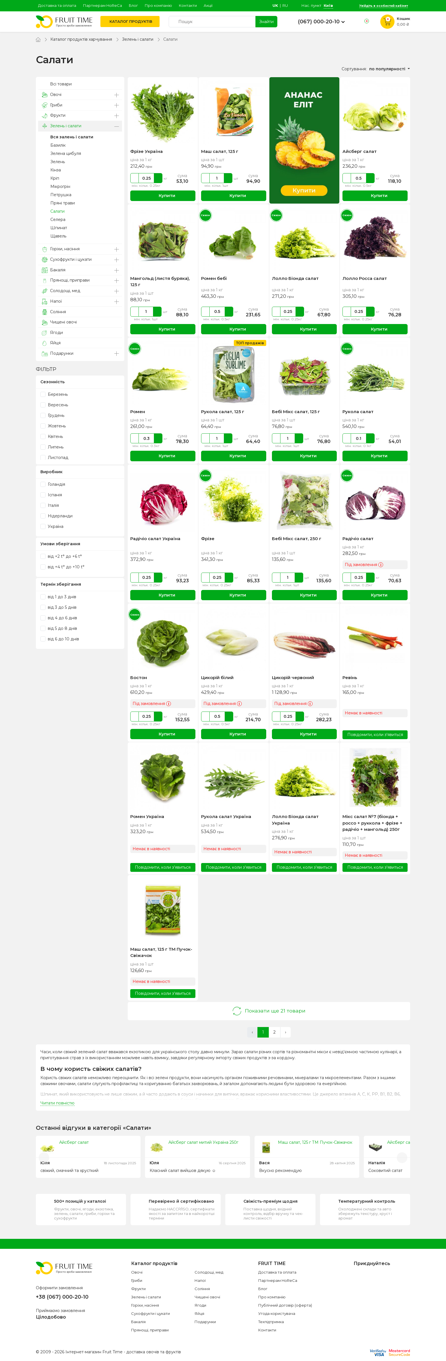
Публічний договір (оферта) (285, 1305)
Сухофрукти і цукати (67, 260)
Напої (52, 301)
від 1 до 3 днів (58, 596)
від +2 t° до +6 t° (61, 556)
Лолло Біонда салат (295, 278)
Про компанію (158, 5)
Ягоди (52, 333)
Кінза (55, 170)
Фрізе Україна (146, 151)
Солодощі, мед (61, 291)
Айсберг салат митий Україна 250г (203, 1142)
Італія (49, 505)
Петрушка (60, 194)
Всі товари (57, 84)
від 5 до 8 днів (58, 628)
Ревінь (349, 677)
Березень (54, 394)
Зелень (57, 161)
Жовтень (53, 426)
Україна (51, 526)
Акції (208, 5)
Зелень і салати (137, 39)
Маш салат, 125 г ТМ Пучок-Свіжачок (315, 1142)
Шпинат (58, 227)
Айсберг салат (359, 151)
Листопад (54, 457)
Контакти (188, 5)
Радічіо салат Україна (155, 538)
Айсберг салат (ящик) (409, 1142)
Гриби (52, 105)
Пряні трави (62, 203)
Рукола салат (357, 411)
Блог (133, 5)
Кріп (54, 178)
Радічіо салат (357, 538)
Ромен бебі (214, 278)
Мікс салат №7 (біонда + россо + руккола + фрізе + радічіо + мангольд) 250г (372, 823)
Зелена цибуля (65, 153)
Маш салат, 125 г (219, 151)
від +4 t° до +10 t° (62, 566)
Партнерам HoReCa (102, 5)
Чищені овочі (59, 322)
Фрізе (207, 538)
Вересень (54, 404)
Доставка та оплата (57, 5)
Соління (54, 312)
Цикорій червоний (293, 677)
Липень (51, 447)
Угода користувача (276, 1313)
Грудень (52, 415)
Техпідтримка (271, 1321)
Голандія (52, 484)
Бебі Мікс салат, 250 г (296, 538)
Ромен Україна (147, 816)
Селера (57, 219)
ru (285, 5)
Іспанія (51, 494)
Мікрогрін (60, 186)
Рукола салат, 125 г (222, 411)
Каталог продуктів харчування (81, 39)
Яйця (51, 343)
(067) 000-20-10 (319, 21)
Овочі (51, 95)
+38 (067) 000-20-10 (62, 1297)
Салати (57, 211)
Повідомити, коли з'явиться (375, 734)
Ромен (137, 411)
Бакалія (53, 270)
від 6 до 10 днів (59, 638)
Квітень (51, 436)
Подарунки (57, 354)
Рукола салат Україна (226, 816)
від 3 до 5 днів (58, 607)
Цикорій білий (217, 677)
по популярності (387, 68)
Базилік (58, 145)
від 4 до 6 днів (58, 617)
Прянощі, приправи (66, 280)
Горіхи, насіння (61, 249)
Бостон (138, 677)
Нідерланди (56, 515)
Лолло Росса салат (364, 278)
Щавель (58, 236)
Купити (162, 196)
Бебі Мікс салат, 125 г (296, 411)
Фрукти (53, 115)
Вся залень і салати (71, 137)
